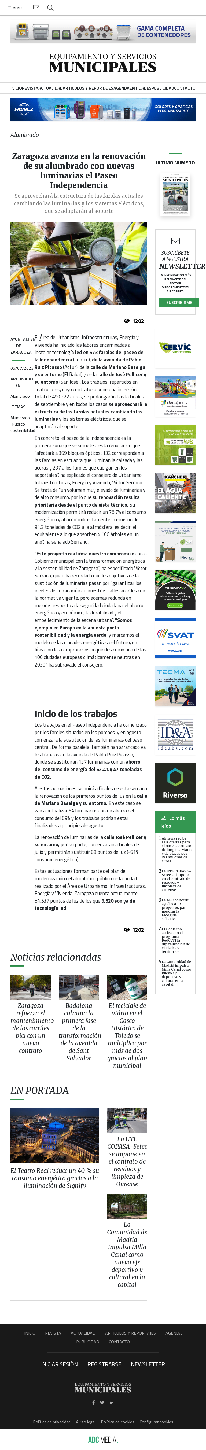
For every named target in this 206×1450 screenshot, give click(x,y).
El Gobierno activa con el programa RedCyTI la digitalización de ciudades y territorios (176, 940)
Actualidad (83, 1333)
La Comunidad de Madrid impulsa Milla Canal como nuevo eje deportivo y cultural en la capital (176, 973)
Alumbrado (20, 396)
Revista (53, 1333)
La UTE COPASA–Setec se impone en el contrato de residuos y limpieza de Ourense (176, 880)
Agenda (173, 1333)
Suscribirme (179, 302)
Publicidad (87, 1341)
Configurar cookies (156, 1422)
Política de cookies (117, 1422)
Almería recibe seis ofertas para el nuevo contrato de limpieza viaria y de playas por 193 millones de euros (177, 849)
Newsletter (148, 1364)
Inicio (29, 1333)
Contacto (119, 1341)
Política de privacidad (52, 1422)
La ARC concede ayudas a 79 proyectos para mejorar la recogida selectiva (175, 909)
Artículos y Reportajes (130, 1333)
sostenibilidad (22, 430)
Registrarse (104, 1364)
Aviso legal (85, 1422)
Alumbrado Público (20, 420)
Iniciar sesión (59, 1364)
